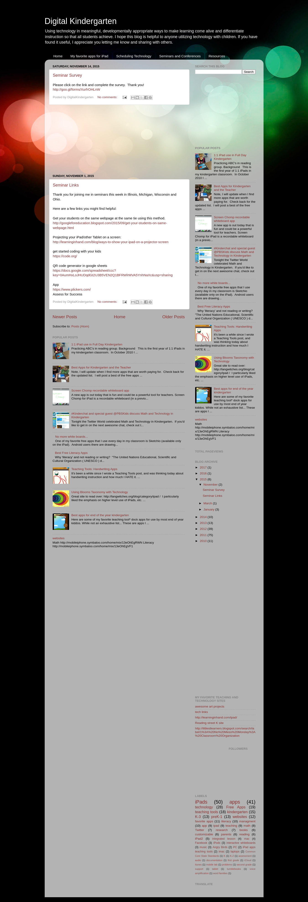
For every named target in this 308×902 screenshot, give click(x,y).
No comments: (107, 97)
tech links (201, 712)
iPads (201, 802)
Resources (217, 56)
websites (59, 538)
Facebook (201, 842)
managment (247, 821)
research (222, 830)
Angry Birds (220, 847)
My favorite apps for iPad (89, 56)
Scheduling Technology (133, 56)
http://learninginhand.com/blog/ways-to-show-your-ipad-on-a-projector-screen (110, 242)
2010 (203, 541)
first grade (233, 860)
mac (246, 838)
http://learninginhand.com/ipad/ (216, 717)
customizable (204, 834)
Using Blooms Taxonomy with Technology (99, 492)
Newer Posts (65, 316)
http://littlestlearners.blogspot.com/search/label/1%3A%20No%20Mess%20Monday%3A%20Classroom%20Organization (225, 732)
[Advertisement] (119, 139)
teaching (231, 825)
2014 (203, 517)
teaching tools (206, 812)
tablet (215, 869)
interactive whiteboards (241, 842)
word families (220, 873)
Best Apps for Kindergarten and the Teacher (101, 367)
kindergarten (237, 812)
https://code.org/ (65, 256)
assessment (245, 856)
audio (198, 860)
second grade (244, 864)
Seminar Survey (67, 75)
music (203, 847)
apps (234, 802)
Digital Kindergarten (81, 21)
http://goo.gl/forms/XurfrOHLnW (76, 89)
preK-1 (216, 817)
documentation (214, 860)
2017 (203, 467)
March (208, 503)
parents (226, 834)
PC (235, 847)
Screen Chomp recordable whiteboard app (100, 390)
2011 (203, 535)
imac (222, 851)
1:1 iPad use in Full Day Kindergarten (96, 344)
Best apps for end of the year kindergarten (100, 515)
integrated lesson (223, 838)
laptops (234, 851)
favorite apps (204, 821)
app (204, 825)
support (199, 869)
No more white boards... (71, 436)
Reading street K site (209, 723)
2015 (203, 479)
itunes (198, 864)
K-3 (198, 817)
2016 (203, 473)
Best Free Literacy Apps (71, 453)
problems (227, 864)
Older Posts (173, 316)
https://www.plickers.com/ (72, 289)
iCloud (247, 860)
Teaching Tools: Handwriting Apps (94, 469)
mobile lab (211, 864)
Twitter (199, 830)
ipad (216, 825)
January (209, 509)
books (243, 830)
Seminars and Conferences (180, 56)
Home (57, 56)
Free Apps (236, 807)
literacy (226, 821)
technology (204, 807)
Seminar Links (66, 185)
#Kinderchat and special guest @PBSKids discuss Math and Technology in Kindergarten (234, 252)
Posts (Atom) (80, 326)
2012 (203, 529)
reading (244, 834)
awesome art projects (209, 706)
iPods (216, 842)
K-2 (232, 856)
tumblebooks (234, 869)
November (211, 484)
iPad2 (199, 838)
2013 (203, 523)
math (246, 825)
